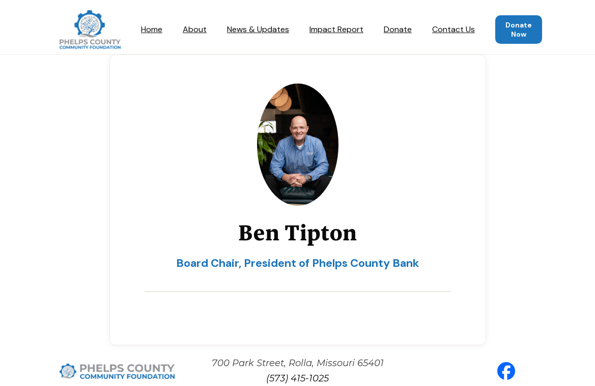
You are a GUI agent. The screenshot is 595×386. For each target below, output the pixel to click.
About (195, 29)
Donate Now (518, 29)
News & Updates (258, 29)
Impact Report (336, 29)
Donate (398, 29)
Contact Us (453, 29)
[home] (90, 29)
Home (151, 29)
